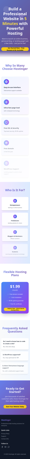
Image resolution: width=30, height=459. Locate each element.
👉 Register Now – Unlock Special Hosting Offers (15, 309)
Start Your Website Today (15, 407)
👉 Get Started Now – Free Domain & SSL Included (15, 49)
